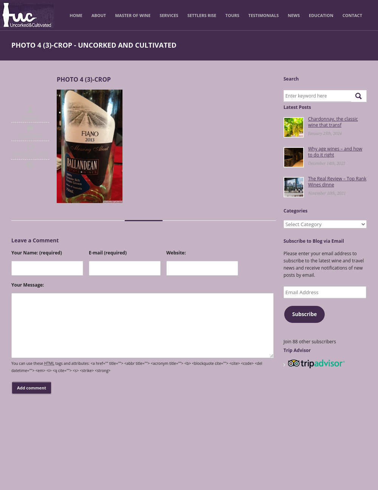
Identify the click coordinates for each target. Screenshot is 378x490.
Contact (352, 15)
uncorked (30, 116)
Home (76, 15)
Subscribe (304, 314)
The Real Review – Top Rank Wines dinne (337, 181)
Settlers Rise (202, 15)
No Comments (30, 135)
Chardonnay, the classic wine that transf (333, 122)
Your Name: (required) (36, 253)
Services (169, 15)
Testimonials (263, 15)
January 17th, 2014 (30, 153)
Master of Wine (132, 15)
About (98, 15)
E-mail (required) (108, 253)
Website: (176, 253)
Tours (232, 15)
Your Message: (27, 285)
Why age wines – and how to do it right (335, 152)
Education (321, 15)
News (294, 15)
